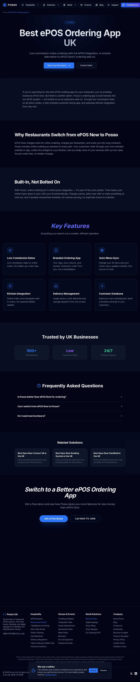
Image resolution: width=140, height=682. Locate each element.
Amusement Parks (65, 629)
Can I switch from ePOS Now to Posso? (70, 406)
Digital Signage (92, 622)
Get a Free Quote (53, 518)
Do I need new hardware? (70, 416)
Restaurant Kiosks (39, 622)
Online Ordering (37, 633)
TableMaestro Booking (40, 626)
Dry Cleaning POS (93, 633)
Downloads (118, 629)
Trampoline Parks (65, 622)
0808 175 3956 (9, 634)
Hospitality (30, 5)
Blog (99, 5)
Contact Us (117, 626)
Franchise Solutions (38, 646)
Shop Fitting (90, 626)
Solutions (51, 5)
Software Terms (119, 646)
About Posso (118, 619)
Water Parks (63, 633)
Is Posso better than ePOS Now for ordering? (70, 397)
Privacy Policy (119, 640)
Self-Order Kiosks (38, 629)
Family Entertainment (66, 626)
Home (5, 12)
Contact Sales (86, 65)
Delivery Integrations (39, 640)
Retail (69, 5)
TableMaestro (130, 5)
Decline (103, 670)
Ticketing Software (66, 619)
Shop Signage (91, 629)
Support (113, 5)
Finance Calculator (120, 636)
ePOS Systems (37, 619)
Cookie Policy (119, 643)
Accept (93, 670)
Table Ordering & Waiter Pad (42, 643)
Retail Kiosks (91, 619)
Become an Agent (120, 633)
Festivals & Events (65, 643)
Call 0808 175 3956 (85, 518)
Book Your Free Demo (59, 65)
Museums (62, 636)
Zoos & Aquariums (65, 640)
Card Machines (37, 636)
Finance (85, 5)
